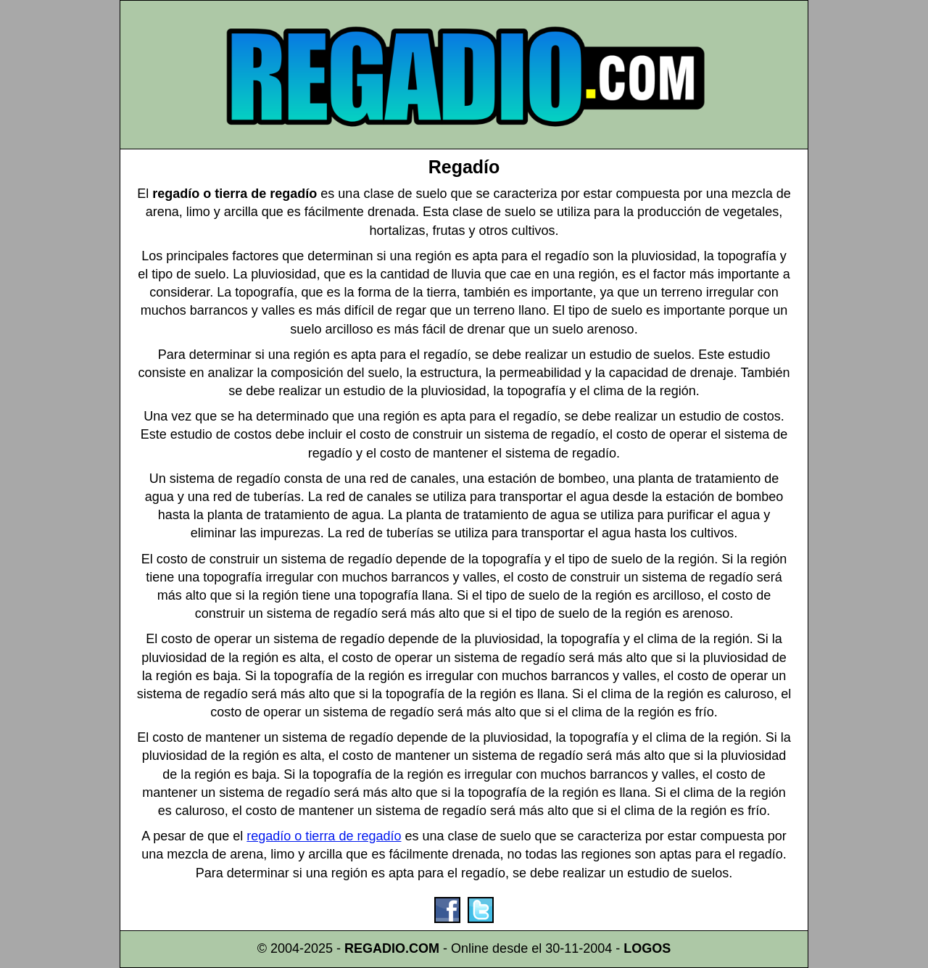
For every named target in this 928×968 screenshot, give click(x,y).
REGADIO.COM (391, 948)
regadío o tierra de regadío (323, 836)
